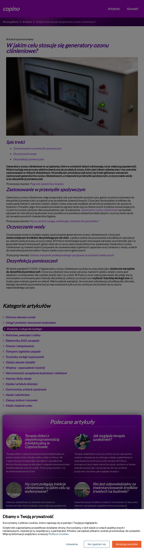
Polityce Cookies (58, 534)
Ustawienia (72, 544)
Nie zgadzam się (97, 544)
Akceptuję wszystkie (127, 544)
